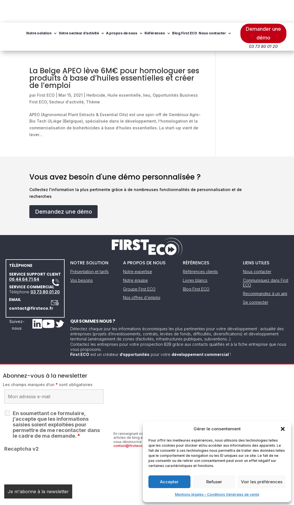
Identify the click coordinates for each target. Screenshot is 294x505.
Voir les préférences (261, 481)
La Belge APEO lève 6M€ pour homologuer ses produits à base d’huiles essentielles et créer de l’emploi (114, 55)
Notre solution (73, 10)
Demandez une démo (63, 189)
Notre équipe (135, 257)
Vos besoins (81, 257)
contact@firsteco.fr (31, 286)
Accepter (169, 481)
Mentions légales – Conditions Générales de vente (217, 494)
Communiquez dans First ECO (265, 260)
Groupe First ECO (139, 266)
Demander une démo (263, 10)
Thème (93, 79)
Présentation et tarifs (89, 249)
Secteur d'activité (66, 79)
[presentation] (47, 444)
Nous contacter (101, 32)
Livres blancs (195, 257)
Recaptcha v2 (21, 426)
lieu (146, 72)
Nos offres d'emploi (141, 275)
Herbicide (95, 72)
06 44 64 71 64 (24, 256)
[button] (283, 429)
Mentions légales (118, 499)
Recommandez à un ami (265, 271)
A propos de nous (156, 10)
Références (189, 10)
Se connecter (255, 279)
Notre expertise (137, 249)
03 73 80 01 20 (45, 269)
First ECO (46, 72)
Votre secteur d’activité (113, 10)
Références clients (200, 249)
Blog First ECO (73, 32)
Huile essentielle (124, 72)
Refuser (214, 481)
